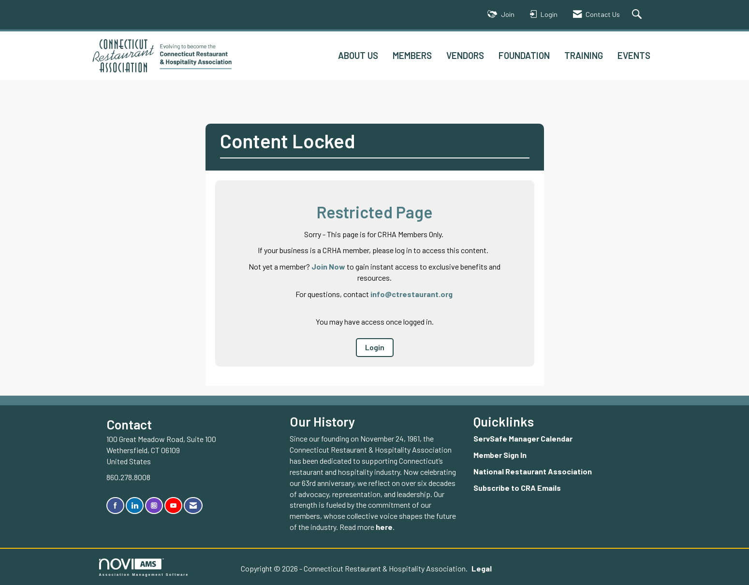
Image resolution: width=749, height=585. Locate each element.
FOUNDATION (524, 55)
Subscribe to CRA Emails (517, 487)
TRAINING (583, 55)
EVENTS (633, 55)
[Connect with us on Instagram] (154, 505)
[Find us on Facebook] (115, 505)
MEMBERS (412, 55)
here (384, 526)
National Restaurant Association (532, 471)
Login (374, 347)
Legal (481, 568)
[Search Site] (638, 15)
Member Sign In (500, 454)
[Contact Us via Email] (193, 505)
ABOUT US (358, 55)
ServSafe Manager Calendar (523, 438)
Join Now (328, 266)
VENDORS (465, 55)
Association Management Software (144, 567)
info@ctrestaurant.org (411, 294)
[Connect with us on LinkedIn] (135, 505)
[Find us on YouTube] (173, 505)
